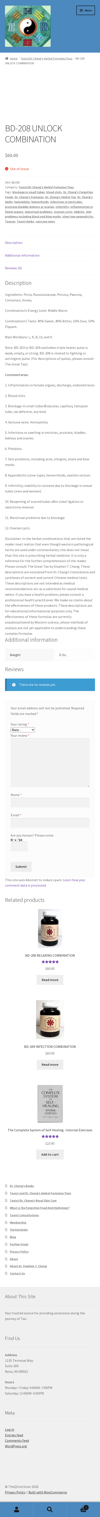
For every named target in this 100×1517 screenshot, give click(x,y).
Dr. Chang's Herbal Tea (60, 197)
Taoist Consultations (24, 1215)
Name (16, 795)
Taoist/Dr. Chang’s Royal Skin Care (33, 1200)
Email (16, 815)
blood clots (54, 192)
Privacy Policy (19, 1252)
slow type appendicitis (77, 216)
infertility (62, 207)
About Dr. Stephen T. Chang (28, 1266)
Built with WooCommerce (47, 1492)
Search (50, 1509)
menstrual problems (38, 212)
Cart (78, 1506)
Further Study (19, 1244)
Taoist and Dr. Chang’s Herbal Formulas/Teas (40, 1193)
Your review (20, 735)
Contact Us (17, 1273)
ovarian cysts (63, 212)
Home (14, 58)
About (14, 1259)
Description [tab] (13, 242)
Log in (9, 1429)
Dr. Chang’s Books (22, 1186)
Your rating (20, 724)
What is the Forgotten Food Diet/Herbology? (40, 1208)
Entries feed (14, 1435)
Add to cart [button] (50, 1154)
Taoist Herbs (25, 221)
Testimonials (19, 1230)
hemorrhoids (40, 202)
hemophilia (22, 202)
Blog (13, 1237)
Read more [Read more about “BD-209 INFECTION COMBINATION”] (50, 1064)
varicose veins (45, 221)
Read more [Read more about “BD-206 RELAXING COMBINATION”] (50, 980)
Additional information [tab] (22, 255)
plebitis (79, 212)
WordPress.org (16, 1446)
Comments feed (17, 1440)
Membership (18, 1222)
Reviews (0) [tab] (13, 268)
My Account (16, 1509)
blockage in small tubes (28, 192)
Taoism (10, 221)
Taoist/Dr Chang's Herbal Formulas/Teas (46, 58)
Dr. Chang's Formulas (29, 197)
